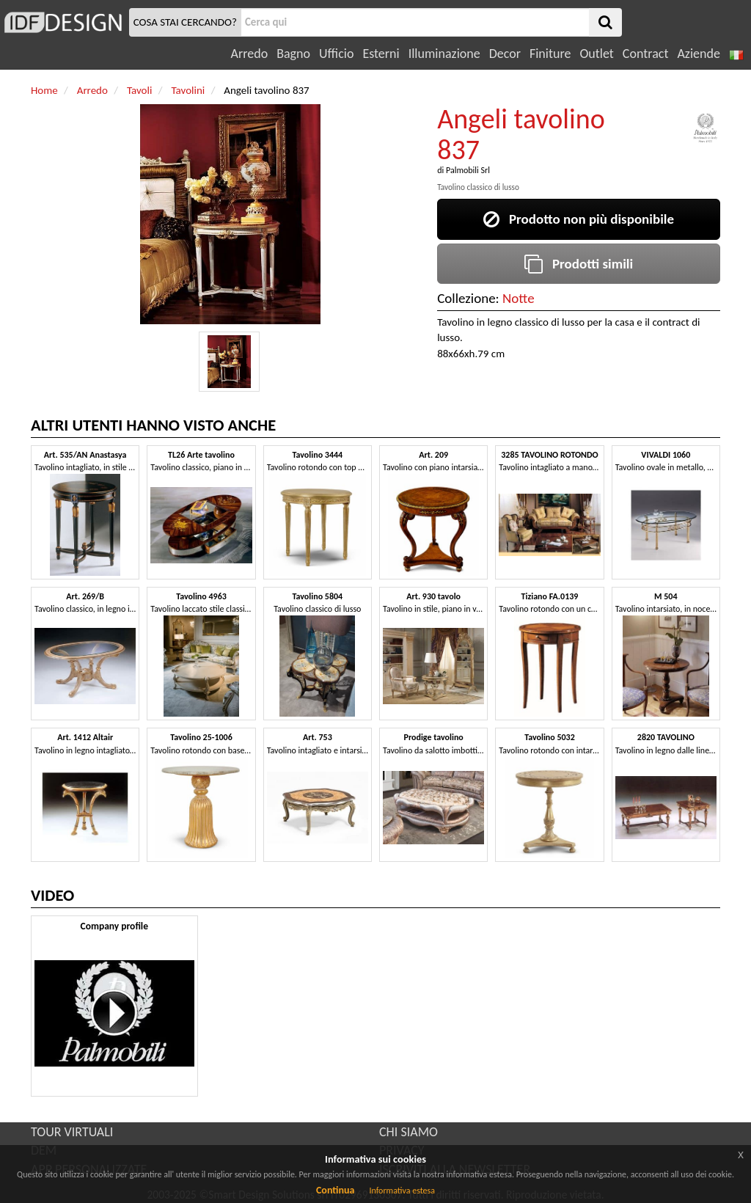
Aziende (698, 53)
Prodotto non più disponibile (578, 219)
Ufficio (336, 53)
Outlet (596, 53)
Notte (518, 298)
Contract (646, 53)
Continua (335, 1190)
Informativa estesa (402, 1190)
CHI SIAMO (408, 1132)
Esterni (380, 53)
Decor (505, 53)
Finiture (550, 53)
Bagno (293, 53)
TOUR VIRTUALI (72, 1132)
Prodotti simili (578, 263)
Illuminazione (444, 53)
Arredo (249, 53)
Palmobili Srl (468, 170)
